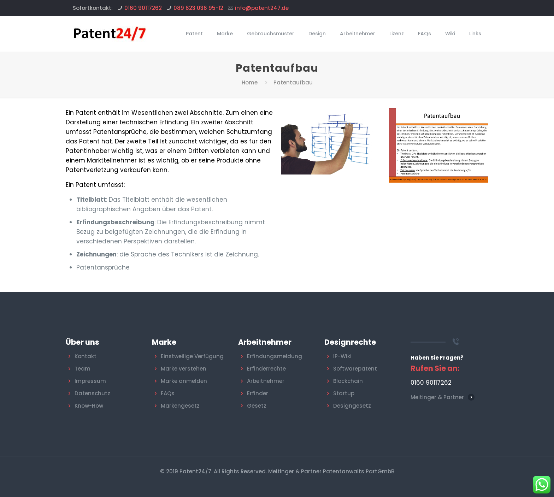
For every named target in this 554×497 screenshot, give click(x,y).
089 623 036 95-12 (198, 8)
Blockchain (348, 381)
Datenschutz (92, 393)
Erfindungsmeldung (274, 356)
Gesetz (256, 405)
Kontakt (85, 356)
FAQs (168, 393)
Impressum (90, 381)
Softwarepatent (355, 368)
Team (82, 368)
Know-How (89, 405)
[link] (438, 145)
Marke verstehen (183, 368)
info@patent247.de (262, 8)
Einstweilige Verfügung (192, 356)
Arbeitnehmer (265, 381)
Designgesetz (352, 405)
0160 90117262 (143, 8)
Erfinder (257, 393)
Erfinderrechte (266, 368)
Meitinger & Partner (437, 397)
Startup (343, 393)
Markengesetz (180, 405)
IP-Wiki (342, 356)
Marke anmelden (184, 381)
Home (250, 82)
